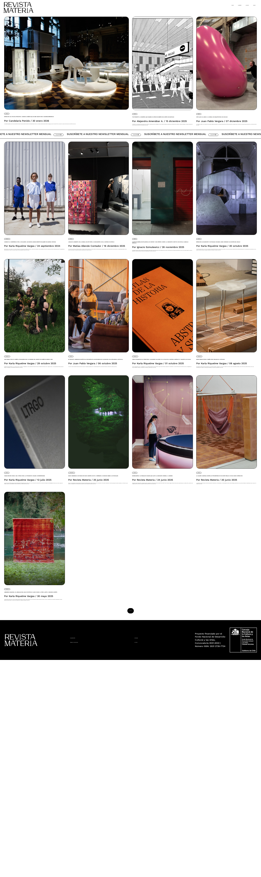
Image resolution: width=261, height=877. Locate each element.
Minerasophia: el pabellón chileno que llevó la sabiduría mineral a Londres (162, 609)
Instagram (142, 854)
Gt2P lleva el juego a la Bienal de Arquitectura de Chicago (224, 124)
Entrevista (12, 277)
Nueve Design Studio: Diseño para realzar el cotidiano (226, 446)
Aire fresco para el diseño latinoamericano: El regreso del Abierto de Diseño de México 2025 (32, 451)
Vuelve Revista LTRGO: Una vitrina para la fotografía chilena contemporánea (32, 609)
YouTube (140, 859)
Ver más (65, 173)
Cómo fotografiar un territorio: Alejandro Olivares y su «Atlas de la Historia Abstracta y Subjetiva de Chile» (159, 453)
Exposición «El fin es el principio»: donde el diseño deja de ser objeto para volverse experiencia (51, 124)
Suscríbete (213, 4)
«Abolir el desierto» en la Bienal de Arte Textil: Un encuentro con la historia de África (97, 291)
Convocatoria (78, 598)
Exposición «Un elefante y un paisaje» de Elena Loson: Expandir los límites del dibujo (226, 291)
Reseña (202, 113)
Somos (196, 4)
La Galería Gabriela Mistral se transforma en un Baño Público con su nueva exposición (225, 611)
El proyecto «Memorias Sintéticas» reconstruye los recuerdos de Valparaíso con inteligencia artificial (98, 453)
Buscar (250, 4)
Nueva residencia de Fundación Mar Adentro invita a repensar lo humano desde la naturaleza (93, 613)
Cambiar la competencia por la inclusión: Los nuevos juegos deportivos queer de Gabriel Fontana (34, 291)
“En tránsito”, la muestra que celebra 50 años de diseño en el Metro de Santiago (159, 126)
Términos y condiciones (87, 859)
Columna (75, 277)
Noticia (10, 113)
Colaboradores (81, 854)
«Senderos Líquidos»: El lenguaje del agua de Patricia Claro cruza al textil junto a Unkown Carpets (29, 774)
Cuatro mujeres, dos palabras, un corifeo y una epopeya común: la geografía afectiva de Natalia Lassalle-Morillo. (160, 293)
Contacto (233, 4)
